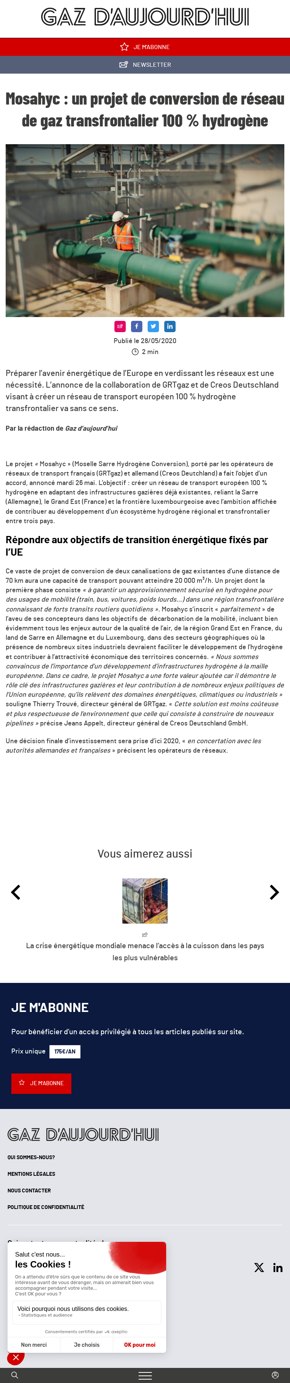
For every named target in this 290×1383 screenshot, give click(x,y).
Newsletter (145, 66)
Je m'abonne (145, 48)
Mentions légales (31, 1174)
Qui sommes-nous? (31, 1157)
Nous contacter (29, 1191)
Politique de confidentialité (46, 1207)
